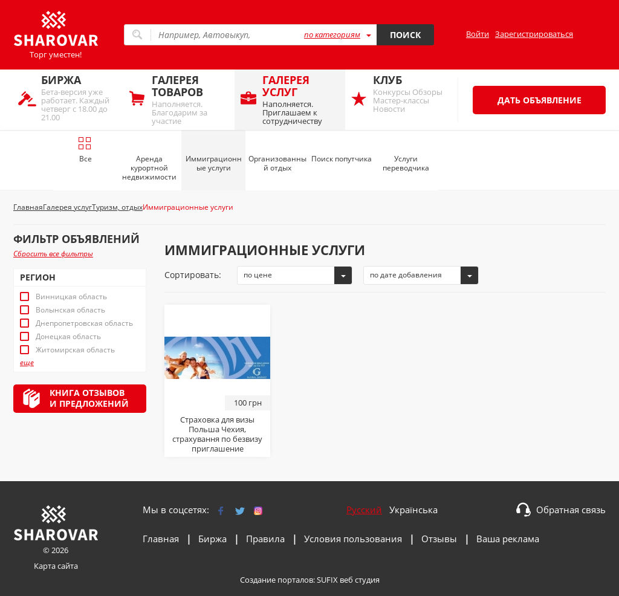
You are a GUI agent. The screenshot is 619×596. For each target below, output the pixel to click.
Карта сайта (56, 565)
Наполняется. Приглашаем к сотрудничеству (300, 99)
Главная (161, 538)
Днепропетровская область (84, 323)
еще (27, 362)
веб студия (360, 579)
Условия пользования (353, 538)
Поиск (405, 34)
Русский (364, 509)
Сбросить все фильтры (53, 253)
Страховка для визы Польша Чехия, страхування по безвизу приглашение (217, 434)
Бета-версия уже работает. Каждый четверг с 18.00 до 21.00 (79, 98)
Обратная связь (571, 510)
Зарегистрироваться (534, 33)
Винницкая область (71, 297)
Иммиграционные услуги (214, 163)
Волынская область (70, 310)
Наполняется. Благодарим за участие (190, 99)
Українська (413, 509)
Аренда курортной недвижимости (149, 168)
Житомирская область (75, 350)
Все (84, 150)
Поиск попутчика (341, 159)
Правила (265, 538)
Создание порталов (276, 579)
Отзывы (439, 538)
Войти (477, 33)
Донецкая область (68, 337)
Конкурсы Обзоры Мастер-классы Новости (411, 93)
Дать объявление (539, 100)
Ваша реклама (507, 538)
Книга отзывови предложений (89, 398)
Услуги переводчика (406, 163)
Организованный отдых (277, 163)
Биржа (212, 538)
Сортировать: (192, 274)
